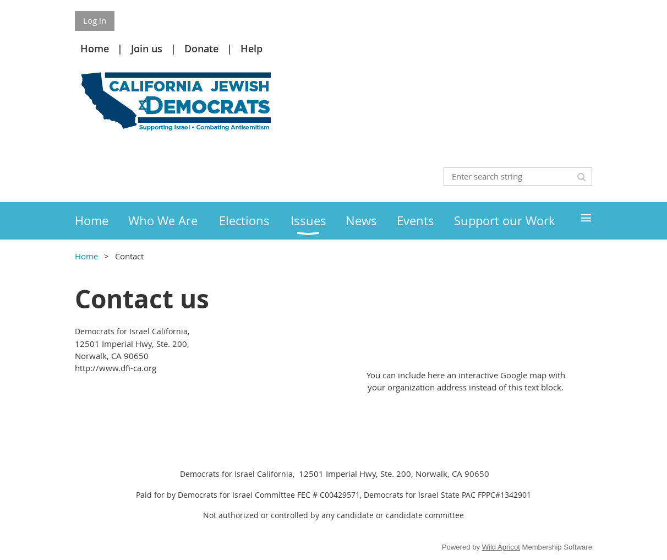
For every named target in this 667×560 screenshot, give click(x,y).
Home (94, 48)
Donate (201, 48)
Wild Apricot (501, 547)
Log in (94, 20)
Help (251, 48)
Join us (146, 48)
